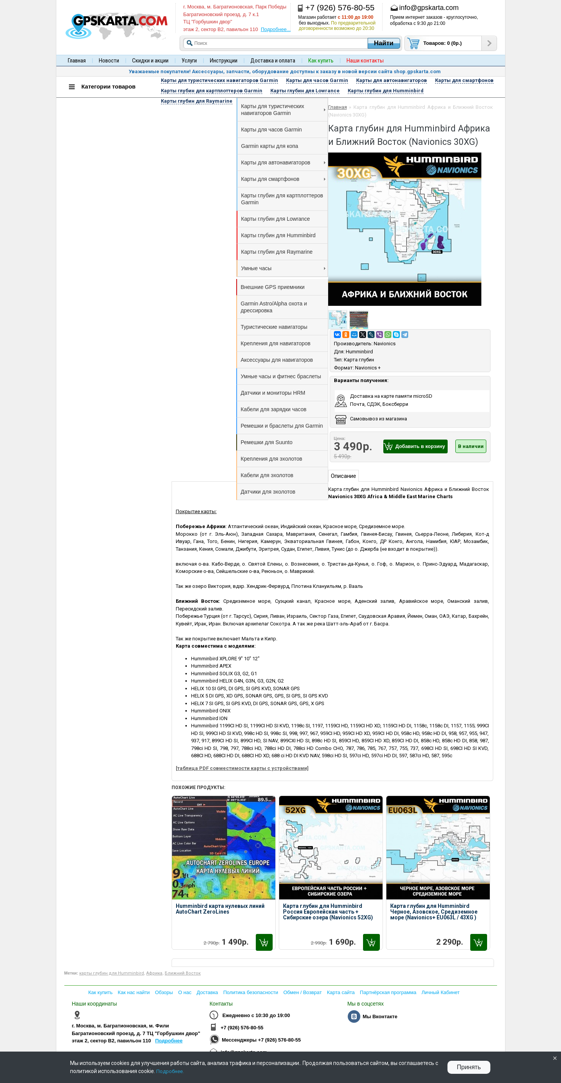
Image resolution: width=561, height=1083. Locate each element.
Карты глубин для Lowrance (275, 219)
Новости (109, 60)
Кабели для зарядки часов (274, 409)
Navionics (385, 343)
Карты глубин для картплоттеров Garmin (282, 198)
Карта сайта (341, 992)
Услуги (189, 60)
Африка (154, 973)
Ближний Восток (183, 973)
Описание (343, 476)
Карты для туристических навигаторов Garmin (283, 109)
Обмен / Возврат (302, 992)
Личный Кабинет (441, 992)
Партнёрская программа (388, 992)
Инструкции (223, 60)
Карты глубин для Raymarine (277, 252)
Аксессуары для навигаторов (277, 360)
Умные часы (283, 268)
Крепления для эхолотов (272, 459)
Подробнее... (276, 29)
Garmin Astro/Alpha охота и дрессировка (274, 306)
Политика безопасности (250, 992)
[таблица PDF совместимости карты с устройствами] (242, 768)
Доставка (207, 992)
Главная (77, 60)
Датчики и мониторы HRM (273, 393)
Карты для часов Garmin (271, 129)
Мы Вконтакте (380, 1016)
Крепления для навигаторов (276, 343)
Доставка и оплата (272, 60)
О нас (184, 992)
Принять (469, 1067)
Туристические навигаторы (274, 327)
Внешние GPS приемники (273, 287)
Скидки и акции (150, 60)
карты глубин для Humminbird (111, 973)
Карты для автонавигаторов (283, 162)
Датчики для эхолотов (268, 492)
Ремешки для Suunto (267, 442)
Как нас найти (134, 992)
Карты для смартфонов (283, 179)
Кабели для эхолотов (267, 475)
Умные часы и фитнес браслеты (281, 376)
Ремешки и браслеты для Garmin (282, 426)
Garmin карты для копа (269, 146)
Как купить (100, 992)
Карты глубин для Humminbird (278, 235)
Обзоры (164, 992)
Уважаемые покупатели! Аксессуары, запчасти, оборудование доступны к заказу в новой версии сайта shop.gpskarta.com (285, 71)
